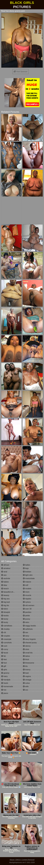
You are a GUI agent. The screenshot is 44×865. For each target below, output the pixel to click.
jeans (4, 693)
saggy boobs (29, 626)
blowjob (5, 612)
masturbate (29, 578)
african (5, 565)
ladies (26, 565)
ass (3, 575)
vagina (27, 676)
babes (5, 582)
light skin (28, 575)
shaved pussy (30, 643)
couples (5, 636)
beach (5, 589)
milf (25, 585)
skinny (27, 646)
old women (28, 605)
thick (26, 659)
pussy (26, 619)
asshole (5, 578)
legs (26, 568)
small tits (28, 653)
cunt (4, 646)
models (27, 589)
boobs (5, 616)
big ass (5, 599)
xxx (25, 690)
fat (3, 656)
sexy (26, 636)
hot (3, 690)
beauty (5, 595)
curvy (4, 649)
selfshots (28, 629)
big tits (5, 605)
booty (4, 619)
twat (26, 673)
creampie (6, 639)
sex (25, 632)
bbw (4, 585)
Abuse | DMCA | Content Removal (22, 860)
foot (4, 663)
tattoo (26, 656)
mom (26, 592)
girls (4, 670)
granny (5, 673)
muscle (27, 595)
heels (4, 683)
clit (3, 632)
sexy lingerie (29, 639)
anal (4, 572)
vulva (26, 683)
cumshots (6, 643)
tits (25, 666)
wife (26, 686)
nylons (27, 602)
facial (4, 653)
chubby (5, 629)
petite (26, 616)
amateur (5, 568)
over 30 (27, 609)
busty (4, 622)
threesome (28, 663)
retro (26, 622)
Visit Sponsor (20, 72)
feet (4, 659)
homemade (7, 686)
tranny (27, 670)
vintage (27, 680)
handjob (5, 680)
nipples (27, 599)
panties (27, 612)
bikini (4, 609)
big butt (5, 602)
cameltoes (6, 626)
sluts (26, 649)
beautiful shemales (10, 592)
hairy (4, 676)
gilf (3, 666)
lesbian (27, 572)
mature (27, 582)
